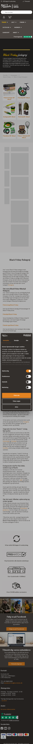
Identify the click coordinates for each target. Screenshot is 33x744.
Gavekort (6, 32)
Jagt (13, 22)
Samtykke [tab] (6, 340)
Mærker (17, 27)
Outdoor (6, 27)
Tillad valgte (16, 401)
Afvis (16, 407)
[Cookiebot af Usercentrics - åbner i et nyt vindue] (23, 335)
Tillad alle (16, 395)
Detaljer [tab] (16, 340)
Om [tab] (27, 340)
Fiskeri (22, 22)
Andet (15, 32)
